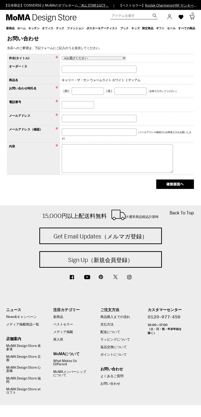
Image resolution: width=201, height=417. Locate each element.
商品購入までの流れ (115, 317)
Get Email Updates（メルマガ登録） (100, 236)
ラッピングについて (115, 339)
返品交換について (113, 347)
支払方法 (107, 324)
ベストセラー (63, 324)
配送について (110, 332)
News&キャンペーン (21, 317)
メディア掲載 (63, 332)
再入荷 (58, 339)
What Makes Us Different (65, 362)
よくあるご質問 (111, 376)
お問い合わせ (110, 383)
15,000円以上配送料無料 (100, 215)
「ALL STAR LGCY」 (93, 5)
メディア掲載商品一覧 (22, 324)
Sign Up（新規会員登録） (100, 260)
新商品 (58, 317)
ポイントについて (113, 354)
